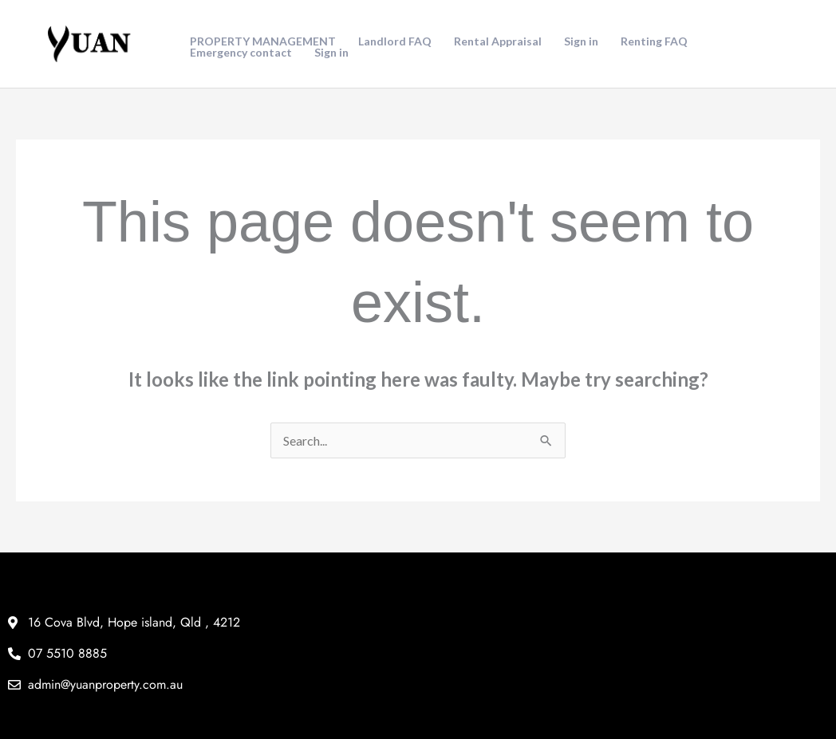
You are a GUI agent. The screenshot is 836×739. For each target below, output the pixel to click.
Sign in (581, 41)
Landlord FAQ (395, 41)
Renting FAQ (654, 41)
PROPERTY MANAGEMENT (263, 41)
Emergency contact (241, 52)
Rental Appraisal (498, 41)
